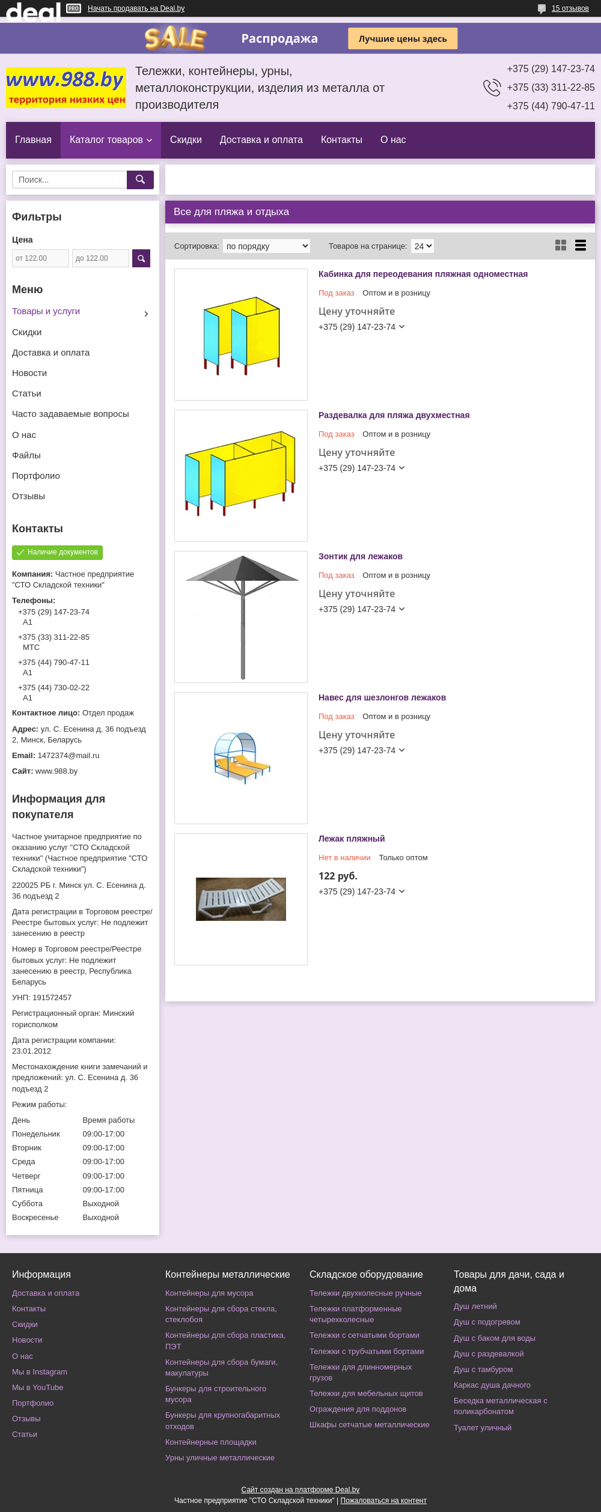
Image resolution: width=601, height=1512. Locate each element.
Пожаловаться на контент (384, 1500)
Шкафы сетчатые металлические (370, 1424)
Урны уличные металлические (220, 1457)
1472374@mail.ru (69, 755)
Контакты (341, 140)
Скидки (186, 140)
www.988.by (56, 771)
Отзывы (28, 496)
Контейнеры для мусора (209, 1293)
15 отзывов (570, 8)
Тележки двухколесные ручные (366, 1293)
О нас (393, 140)
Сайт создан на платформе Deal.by (301, 1490)
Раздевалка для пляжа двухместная (394, 415)
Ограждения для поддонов (358, 1408)
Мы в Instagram (39, 1371)
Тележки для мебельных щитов (366, 1393)
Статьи (26, 393)
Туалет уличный (482, 1427)
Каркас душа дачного (492, 1384)
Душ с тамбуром (483, 1369)
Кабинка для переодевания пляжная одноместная (423, 274)
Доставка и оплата (261, 140)
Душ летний (475, 1306)
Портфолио (36, 475)
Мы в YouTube (37, 1387)
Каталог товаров (106, 140)
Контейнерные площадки (211, 1442)
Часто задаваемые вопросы (70, 413)
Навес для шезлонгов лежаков (382, 697)
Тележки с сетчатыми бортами (364, 1335)
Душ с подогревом (487, 1321)
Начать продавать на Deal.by (136, 8)
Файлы (26, 455)
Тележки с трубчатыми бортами (367, 1351)
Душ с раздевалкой (488, 1353)
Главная (33, 140)
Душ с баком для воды (494, 1338)
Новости (29, 373)
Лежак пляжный (352, 838)
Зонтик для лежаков (361, 556)
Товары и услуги (46, 311)
